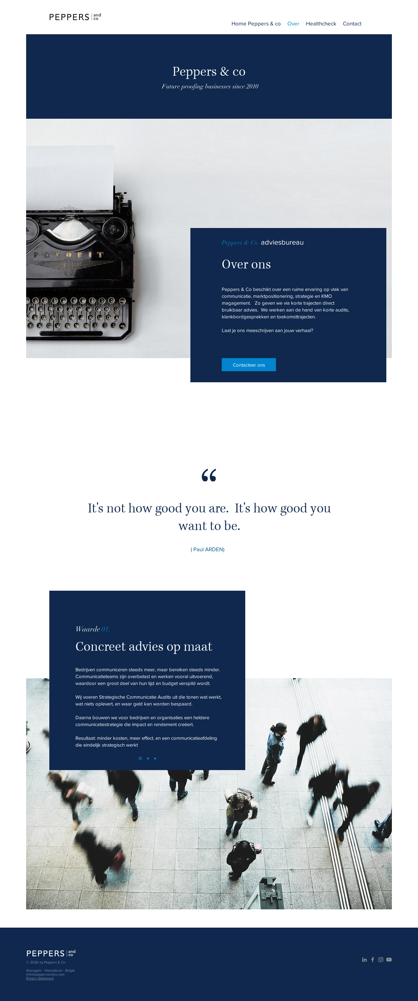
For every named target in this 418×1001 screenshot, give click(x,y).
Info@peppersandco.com (45, 974)
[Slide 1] (140, 758)
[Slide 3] (155, 758)
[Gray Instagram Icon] (381, 959)
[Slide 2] (148, 758)
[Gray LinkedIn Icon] (364, 959)
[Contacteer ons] (249, 364)
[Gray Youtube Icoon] (389, 959)
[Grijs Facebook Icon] (372, 959)
